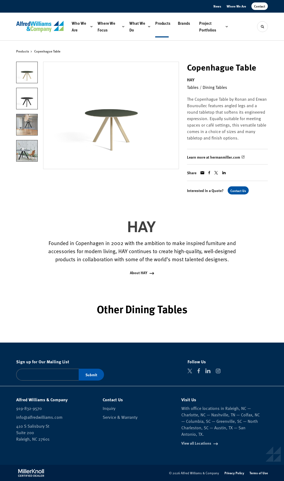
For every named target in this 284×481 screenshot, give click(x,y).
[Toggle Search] (262, 26)
